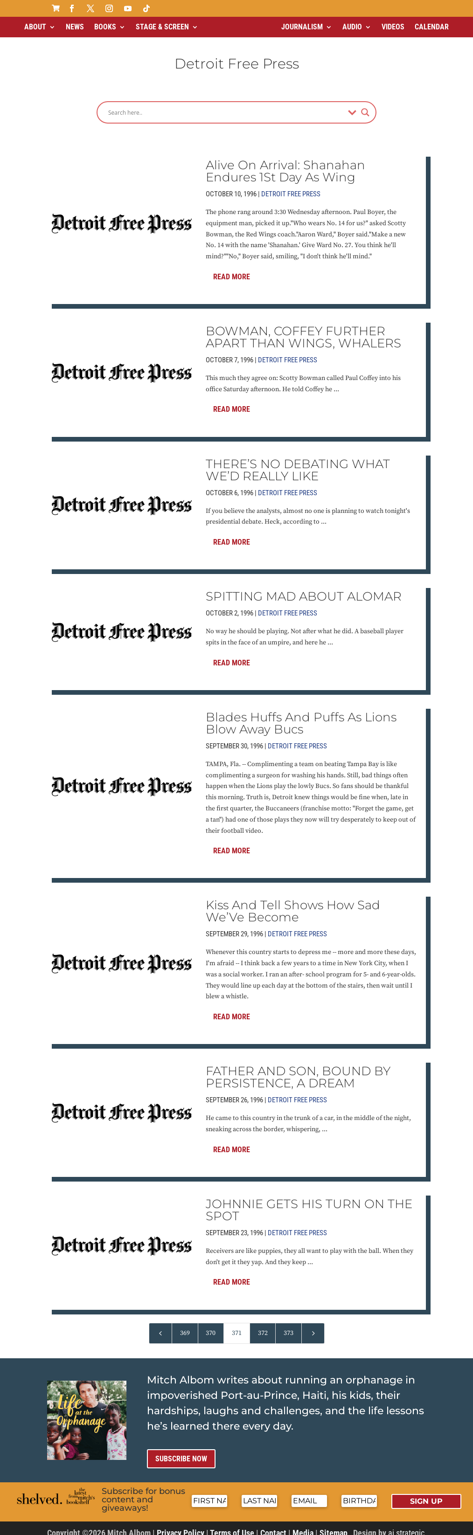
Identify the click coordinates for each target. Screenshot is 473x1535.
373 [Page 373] (288, 1325)
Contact (273, 1525)
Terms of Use (232, 1525)
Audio (352, 26)
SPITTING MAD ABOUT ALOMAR (304, 588)
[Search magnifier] (365, 104)
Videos (393, 26)
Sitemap (334, 1525)
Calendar (432, 26)
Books (105, 26)
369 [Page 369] (185, 1325)
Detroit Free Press (290, 186)
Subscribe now (181, 1450)
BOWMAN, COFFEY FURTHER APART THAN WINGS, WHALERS (303, 329)
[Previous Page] (160, 1325)
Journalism (302, 26)
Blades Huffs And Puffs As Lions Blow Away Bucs (301, 715)
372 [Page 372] (263, 1325)
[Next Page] (313, 1325)
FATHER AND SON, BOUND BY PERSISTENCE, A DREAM (298, 1069)
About (35, 26)
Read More (231, 268)
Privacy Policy (180, 1525)
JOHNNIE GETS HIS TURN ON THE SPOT (309, 1202)
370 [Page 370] (211, 1325)
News (75, 26)
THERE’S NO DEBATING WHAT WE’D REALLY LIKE (298, 462)
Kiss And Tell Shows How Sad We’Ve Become (293, 903)
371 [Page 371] (237, 1325)
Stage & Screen (162, 26)
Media (302, 1525)
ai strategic (406, 1525)
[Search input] (225, 104)
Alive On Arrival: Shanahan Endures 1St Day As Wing (285, 163)
